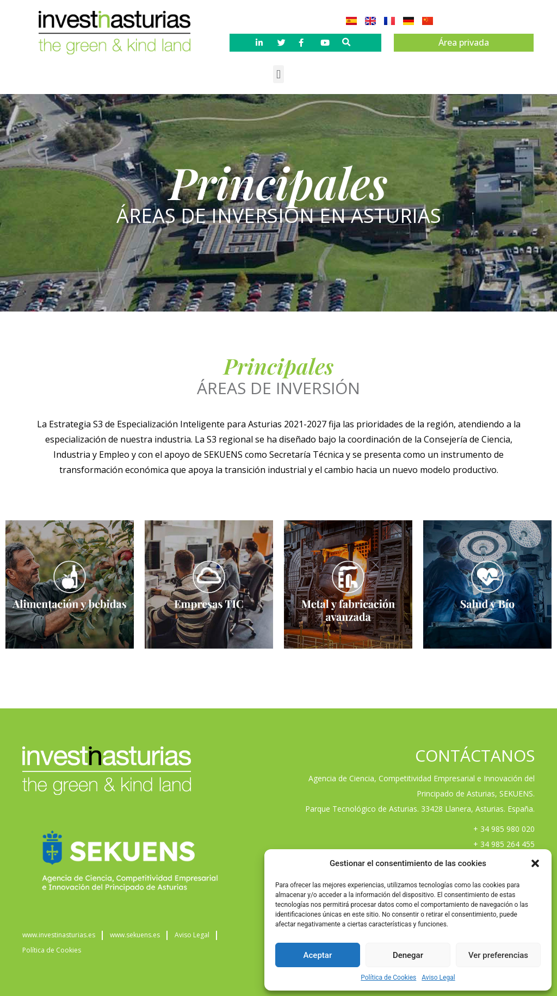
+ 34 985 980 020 (504, 829)
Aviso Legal (438, 977)
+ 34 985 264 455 (504, 844)
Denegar (408, 955)
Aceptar (318, 955)
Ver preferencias (498, 955)
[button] (535, 863)
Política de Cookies (388, 977)
